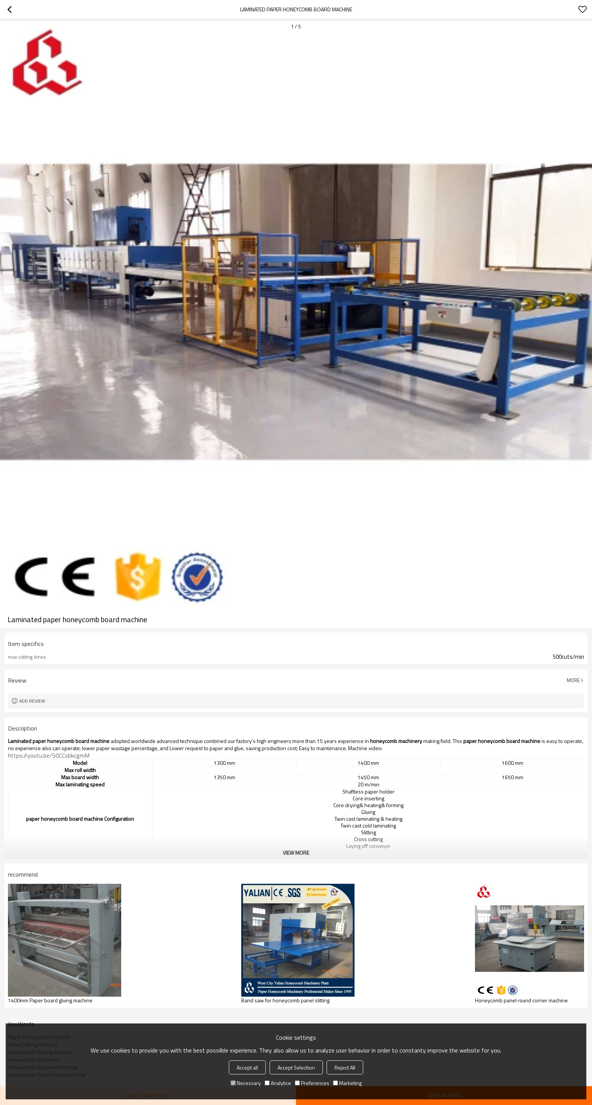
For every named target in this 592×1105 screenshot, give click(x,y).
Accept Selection (296, 1067)
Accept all (247, 1067)
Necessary (246, 1083)
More (573, 680)
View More (296, 853)
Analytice (278, 1083)
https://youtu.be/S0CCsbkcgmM (48, 755)
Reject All (345, 1067)
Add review (32, 700)
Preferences (312, 1083)
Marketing (347, 1083)
